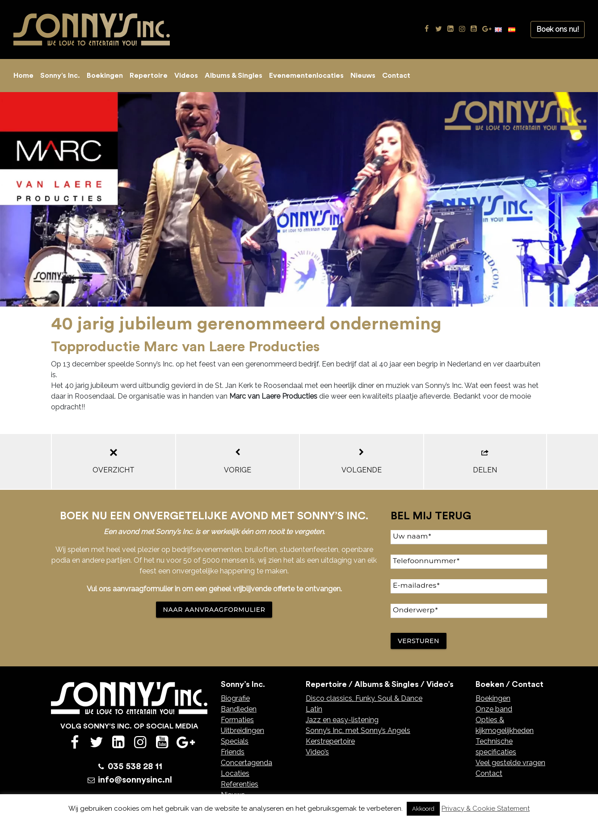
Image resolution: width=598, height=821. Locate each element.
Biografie (235, 698)
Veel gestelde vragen (510, 762)
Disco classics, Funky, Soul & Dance (364, 698)
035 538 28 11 (135, 766)
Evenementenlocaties (306, 75)
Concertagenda (246, 762)
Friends (232, 752)
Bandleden (239, 709)
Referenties (239, 784)
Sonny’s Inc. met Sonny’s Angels (358, 730)
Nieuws (362, 75)
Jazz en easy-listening (342, 720)
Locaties (235, 773)
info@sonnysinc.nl (135, 779)
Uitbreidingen (242, 730)
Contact (396, 75)
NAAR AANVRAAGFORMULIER (214, 610)
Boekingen (105, 75)
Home (23, 75)
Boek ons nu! (557, 29)
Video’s (317, 752)
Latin (314, 709)
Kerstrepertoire (330, 741)
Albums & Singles (233, 75)
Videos (186, 75)
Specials (234, 741)
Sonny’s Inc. (60, 75)
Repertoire (149, 75)
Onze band (494, 709)
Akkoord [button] (423, 808)
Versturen (418, 641)
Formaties (237, 720)
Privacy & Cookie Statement (486, 808)
